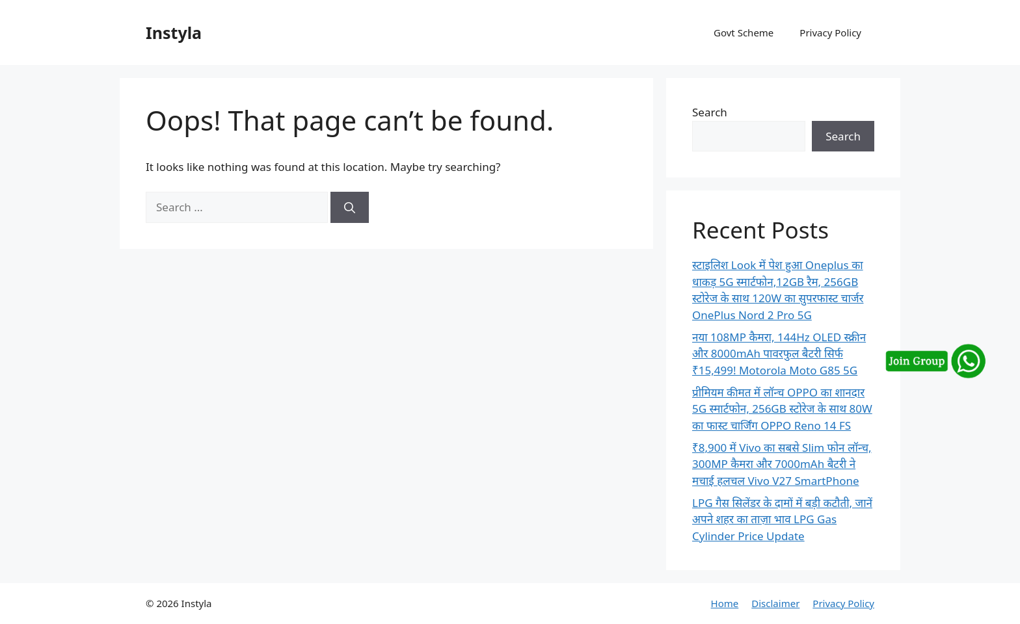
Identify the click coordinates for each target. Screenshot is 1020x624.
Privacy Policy (830, 32)
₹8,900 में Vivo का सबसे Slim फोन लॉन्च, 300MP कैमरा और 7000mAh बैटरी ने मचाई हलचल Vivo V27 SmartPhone (782, 464)
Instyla (174, 32)
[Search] (349, 207)
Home (725, 603)
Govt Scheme (743, 32)
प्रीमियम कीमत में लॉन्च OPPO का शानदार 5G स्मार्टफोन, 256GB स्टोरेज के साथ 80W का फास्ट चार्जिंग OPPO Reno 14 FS (782, 409)
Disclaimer (775, 603)
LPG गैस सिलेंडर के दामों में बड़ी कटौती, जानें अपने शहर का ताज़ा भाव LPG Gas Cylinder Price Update (782, 519)
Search (709, 112)
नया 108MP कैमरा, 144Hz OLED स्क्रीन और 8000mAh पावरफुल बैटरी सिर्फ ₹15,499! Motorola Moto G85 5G (779, 354)
